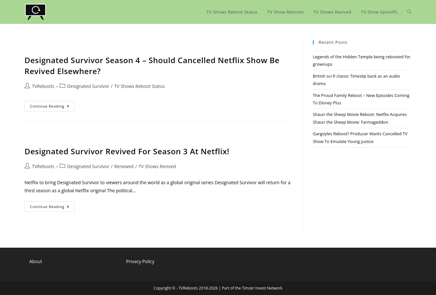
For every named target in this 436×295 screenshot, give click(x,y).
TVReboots (43, 86)
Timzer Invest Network (262, 288)
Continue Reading (52, 107)
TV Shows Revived (157, 166)
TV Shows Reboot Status (139, 86)
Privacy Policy (140, 261)
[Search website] (409, 12)
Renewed (124, 166)
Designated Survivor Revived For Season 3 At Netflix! (127, 151)
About (35, 261)
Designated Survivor (88, 86)
